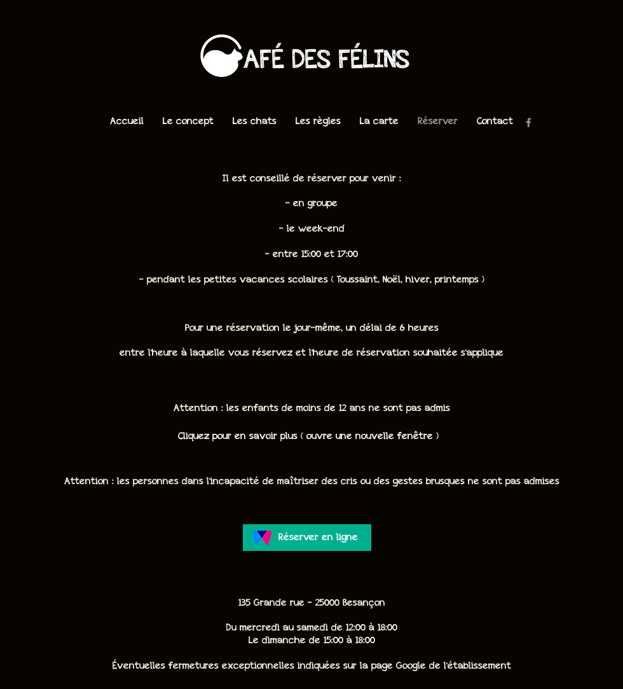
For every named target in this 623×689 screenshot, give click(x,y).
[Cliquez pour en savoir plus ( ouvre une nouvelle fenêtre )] (308, 436)
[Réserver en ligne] (307, 537)
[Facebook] (529, 122)
